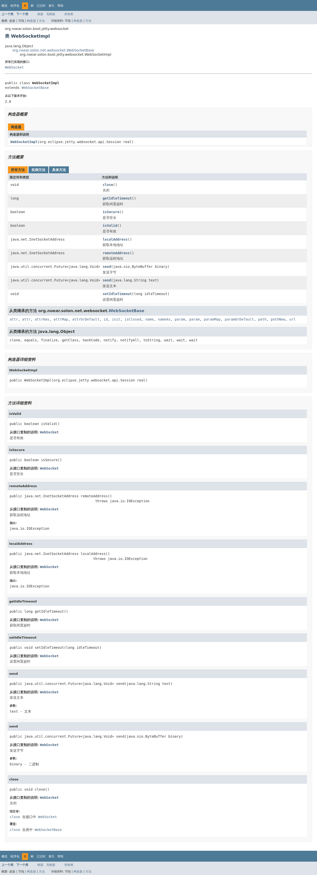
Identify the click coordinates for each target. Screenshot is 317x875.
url (293, 319)
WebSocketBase (35, 88)
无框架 (50, 14)
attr (14, 319)
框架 (40, 14)
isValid (110, 225)
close (108, 185)
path (262, 319)
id (106, 319)
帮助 (60, 5)
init (116, 319)
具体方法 (59, 170)
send (107, 267)
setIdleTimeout (117, 294)
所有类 (68, 14)
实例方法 (38, 170)
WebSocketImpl (24, 142)
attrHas (42, 319)
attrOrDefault (86, 319)
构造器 (31, 21)
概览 (4, 5)
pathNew (278, 319)
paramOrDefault (239, 319)
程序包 (14, 5)
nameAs (164, 319)
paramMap (212, 319)
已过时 (41, 5)
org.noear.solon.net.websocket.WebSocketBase (53, 50)
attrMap (60, 319)
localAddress (115, 239)
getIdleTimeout (117, 198)
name (149, 319)
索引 (51, 5)
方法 (42, 21)
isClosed (133, 319)
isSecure (111, 212)
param (180, 319)
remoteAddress (116, 253)
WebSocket (14, 67)
